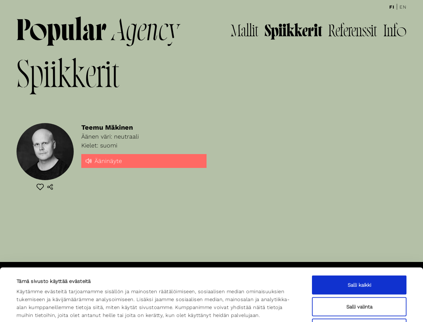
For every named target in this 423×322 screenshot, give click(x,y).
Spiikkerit (293, 32)
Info (394, 32)
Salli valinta (359, 257)
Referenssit (352, 32)
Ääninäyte (103, 160)
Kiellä (359, 279)
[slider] (144, 166)
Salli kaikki (359, 236)
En (403, 7)
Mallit (244, 32)
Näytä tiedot (283, 309)
